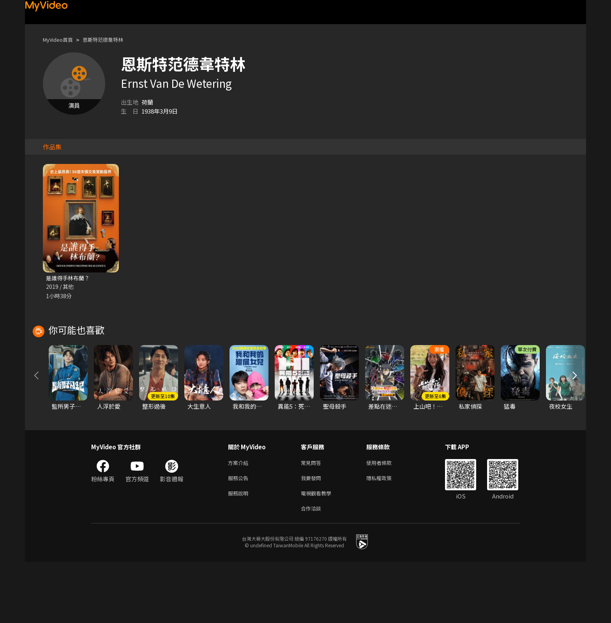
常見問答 (312, 520)
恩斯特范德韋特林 (111, 40)
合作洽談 (312, 569)
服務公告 (239, 536)
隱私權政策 (385, 536)
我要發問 (312, 536)
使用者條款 (385, 520)
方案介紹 (239, 520)
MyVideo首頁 (60, 40)
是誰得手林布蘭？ (69, 278)
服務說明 (239, 552)
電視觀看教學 (318, 552)
